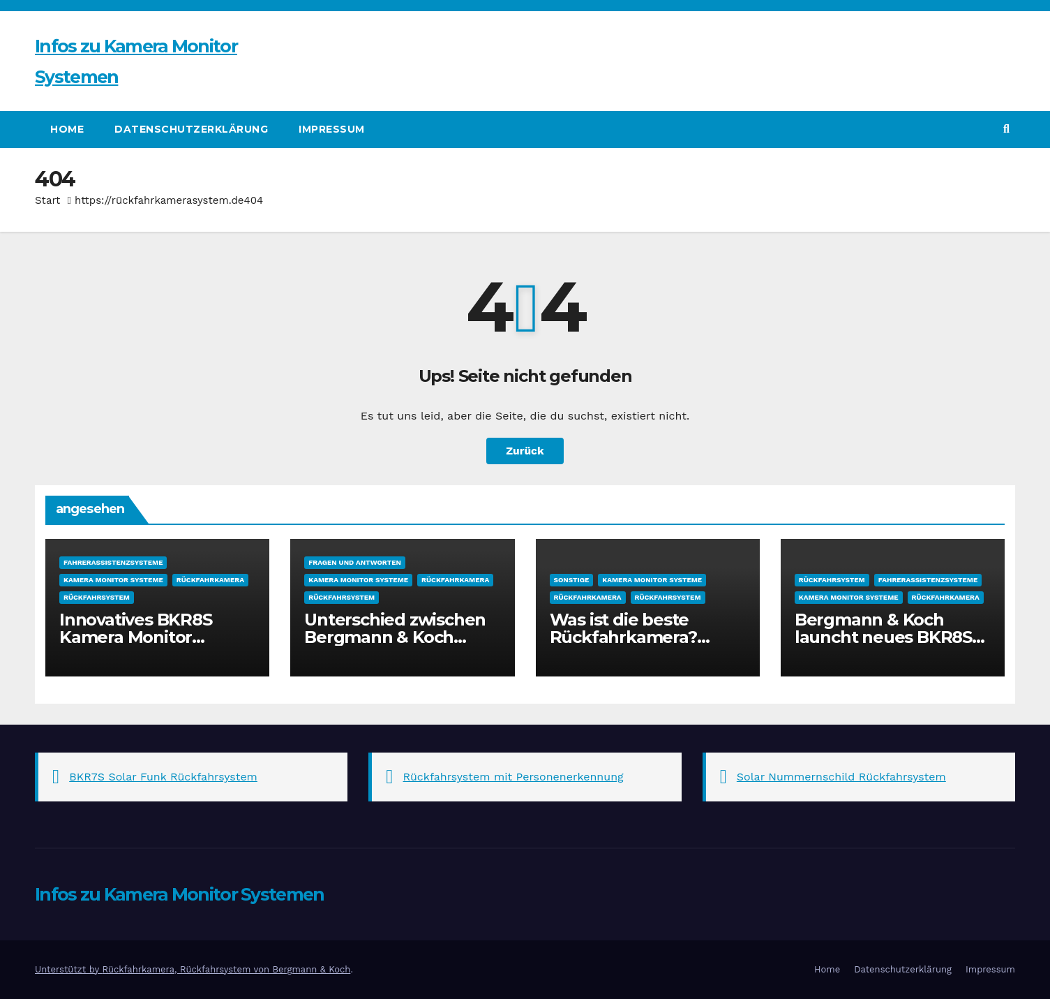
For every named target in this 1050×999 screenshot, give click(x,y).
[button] (1006, 128)
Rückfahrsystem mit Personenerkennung (513, 776)
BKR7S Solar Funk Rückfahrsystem (163, 776)
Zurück (525, 450)
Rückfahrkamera (210, 580)
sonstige (572, 580)
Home (67, 129)
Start (47, 200)
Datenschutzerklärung (191, 129)
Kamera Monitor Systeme (113, 580)
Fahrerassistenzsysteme (113, 562)
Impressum (332, 129)
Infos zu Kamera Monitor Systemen (179, 894)
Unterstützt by (68, 969)
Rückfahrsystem (96, 597)
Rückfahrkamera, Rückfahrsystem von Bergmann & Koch (226, 969)
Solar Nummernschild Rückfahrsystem (841, 776)
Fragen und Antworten (354, 562)
